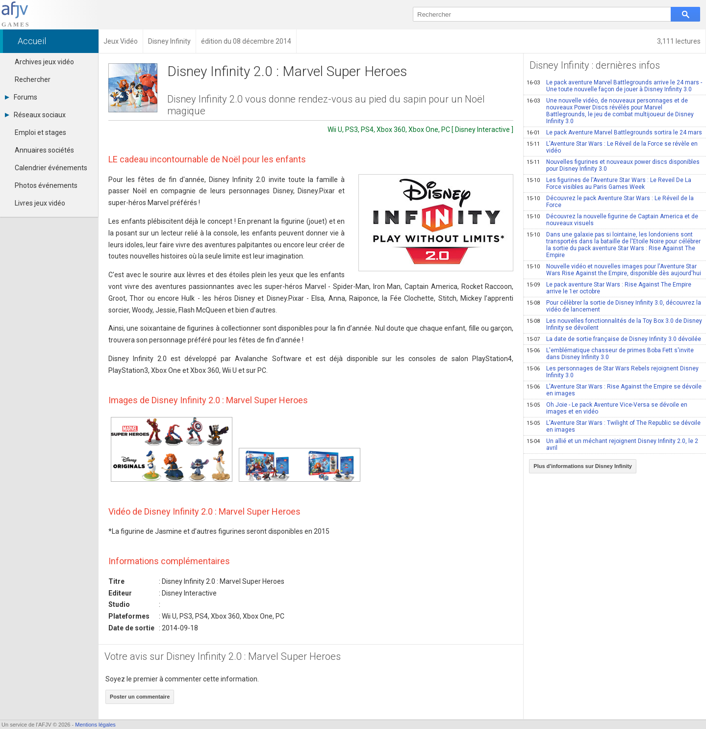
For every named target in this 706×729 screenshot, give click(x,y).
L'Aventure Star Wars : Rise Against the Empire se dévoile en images (614, 390)
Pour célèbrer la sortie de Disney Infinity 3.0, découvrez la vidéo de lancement (614, 306)
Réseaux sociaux (35, 115)
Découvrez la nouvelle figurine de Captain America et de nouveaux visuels (612, 220)
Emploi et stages (40, 132)
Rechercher (32, 79)
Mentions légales (95, 725)
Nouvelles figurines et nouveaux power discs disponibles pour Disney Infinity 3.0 (613, 165)
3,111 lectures (679, 41)
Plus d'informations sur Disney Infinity (582, 466)
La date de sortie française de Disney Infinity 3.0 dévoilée (614, 339)
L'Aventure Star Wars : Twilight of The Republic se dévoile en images (614, 426)
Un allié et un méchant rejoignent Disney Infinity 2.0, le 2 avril (612, 444)
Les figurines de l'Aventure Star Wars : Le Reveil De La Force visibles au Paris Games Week (609, 183)
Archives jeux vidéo (44, 62)
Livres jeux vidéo (40, 203)
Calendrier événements (51, 168)
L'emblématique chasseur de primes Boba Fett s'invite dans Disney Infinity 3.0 (610, 354)
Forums (21, 97)
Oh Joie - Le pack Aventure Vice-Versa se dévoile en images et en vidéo (607, 408)
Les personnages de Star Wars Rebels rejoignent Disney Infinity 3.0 (613, 372)
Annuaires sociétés (44, 150)
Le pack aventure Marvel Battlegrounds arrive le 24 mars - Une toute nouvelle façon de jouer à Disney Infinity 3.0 (614, 86)
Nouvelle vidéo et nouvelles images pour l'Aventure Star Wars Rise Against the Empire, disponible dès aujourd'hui (614, 270)
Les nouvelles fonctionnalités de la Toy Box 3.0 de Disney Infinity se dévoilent (614, 324)
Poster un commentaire (140, 697)
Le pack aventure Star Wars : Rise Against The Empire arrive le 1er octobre (609, 288)
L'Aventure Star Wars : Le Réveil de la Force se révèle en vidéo (612, 147)
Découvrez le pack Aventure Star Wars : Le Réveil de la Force (610, 201)
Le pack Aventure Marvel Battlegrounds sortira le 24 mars (614, 132)
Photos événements (46, 185)
